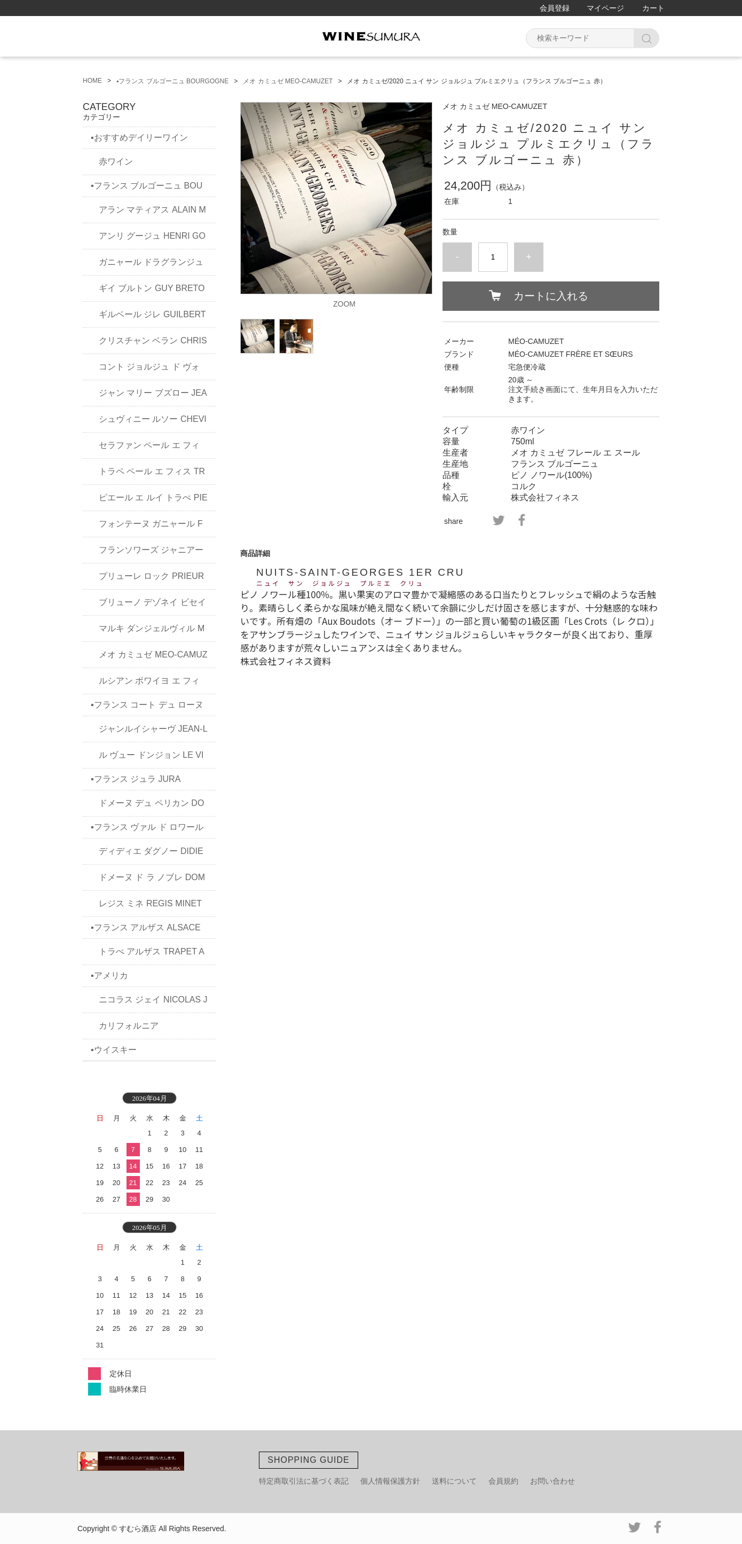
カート (653, 8)
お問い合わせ (552, 1481)
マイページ (605, 8)
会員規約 (503, 1481)
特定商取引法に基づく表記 (304, 1481)
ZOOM (344, 304)
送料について (454, 1481)
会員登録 (555, 8)
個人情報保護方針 (390, 1481)
